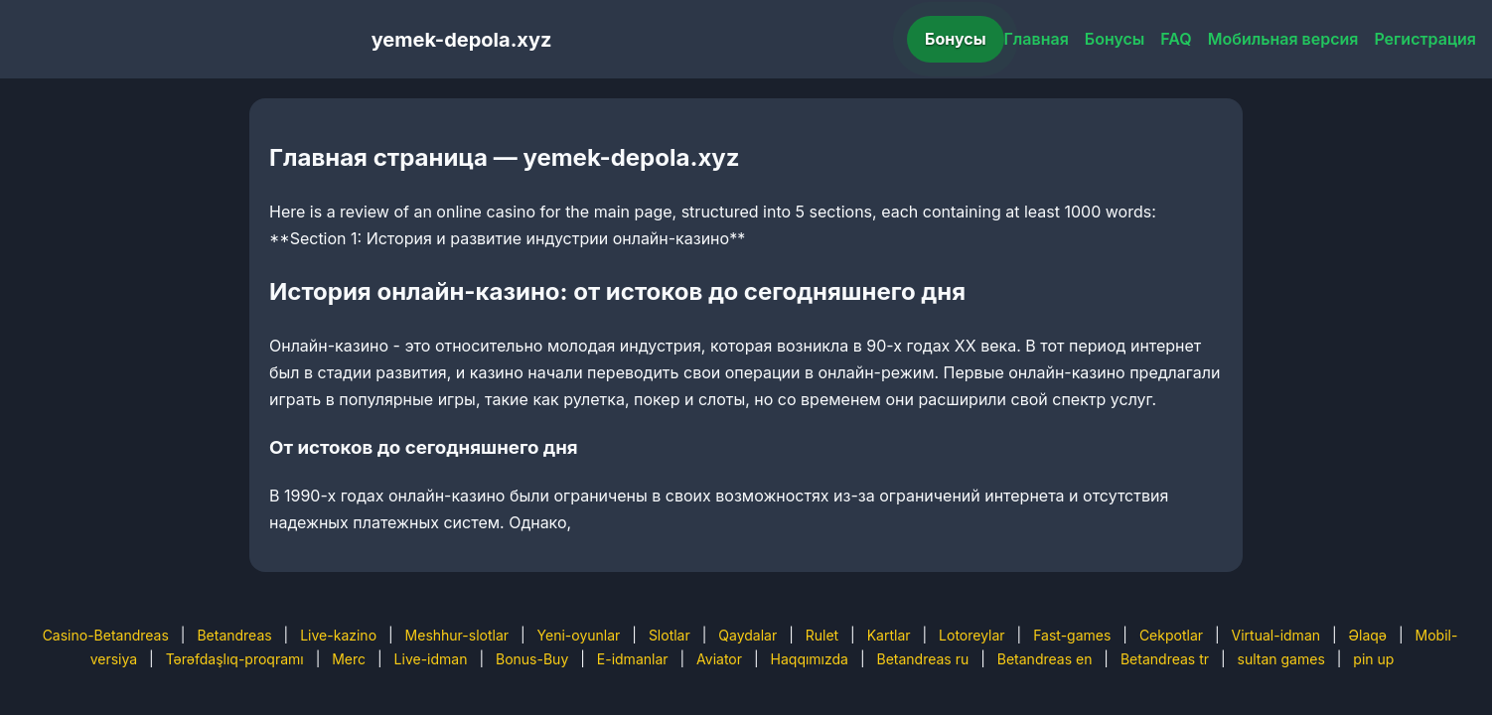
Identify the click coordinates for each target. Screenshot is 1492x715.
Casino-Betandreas (106, 635)
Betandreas (234, 635)
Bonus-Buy (532, 658)
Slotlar (669, 635)
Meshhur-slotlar (457, 635)
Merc (349, 658)
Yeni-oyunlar (579, 635)
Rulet (822, 635)
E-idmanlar (633, 658)
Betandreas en (1045, 658)
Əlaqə (1368, 635)
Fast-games (1072, 635)
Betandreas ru (923, 658)
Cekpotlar (1171, 635)
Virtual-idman (1276, 635)
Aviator (719, 658)
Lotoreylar (972, 635)
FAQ (1175, 39)
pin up (1373, 658)
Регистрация (1425, 39)
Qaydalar (747, 635)
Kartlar (889, 635)
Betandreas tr (1164, 658)
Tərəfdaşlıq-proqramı (235, 658)
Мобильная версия (1283, 39)
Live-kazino (338, 635)
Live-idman (431, 658)
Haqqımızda (809, 658)
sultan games (1281, 658)
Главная (1036, 39)
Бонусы (955, 39)
